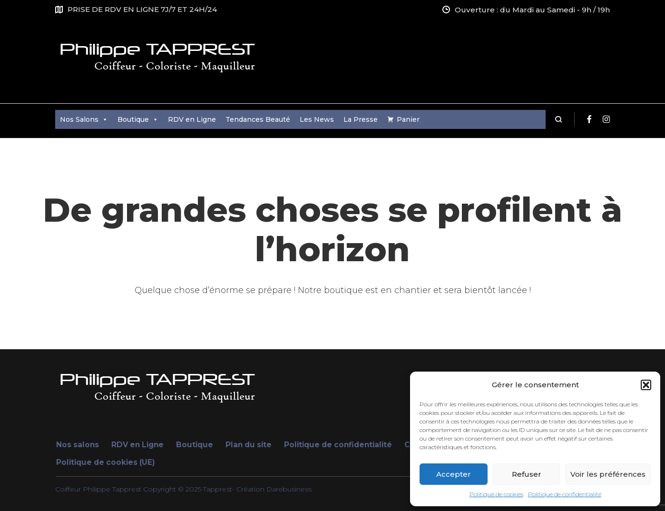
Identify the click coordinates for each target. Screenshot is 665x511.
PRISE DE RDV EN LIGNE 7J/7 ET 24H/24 (142, 9)
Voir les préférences (607, 474)
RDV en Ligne (192, 119)
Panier (408, 119)
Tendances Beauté (257, 119)
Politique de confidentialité (564, 494)
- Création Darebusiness (272, 489)
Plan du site (248, 444)
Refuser (526, 474)
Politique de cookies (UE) (105, 462)
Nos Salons (84, 119)
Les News (317, 119)
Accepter (453, 474)
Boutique (137, 119)
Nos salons (77, 444)
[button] (646, 385)
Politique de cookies (496, 494)
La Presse (360, 119)
